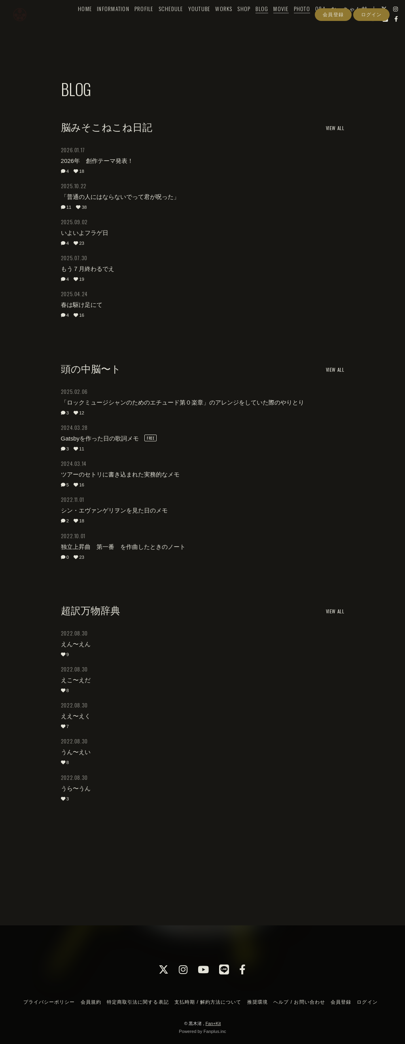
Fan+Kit (213, 1023)
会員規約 (91, 1002)
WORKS (225, 22)
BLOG (263, 22)
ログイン (371, 46)
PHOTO (303, 22)
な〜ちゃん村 (351, 22)
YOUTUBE (200, 22)
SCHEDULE (172, 22)
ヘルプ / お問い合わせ (299, 1002)
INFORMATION (114, 22)
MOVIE (282, 22)
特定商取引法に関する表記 (137, 1002)
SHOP (245, 22)
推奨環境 (257, 1002)
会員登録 (333, 46)
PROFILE (145, 22)
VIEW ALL (335, 128)
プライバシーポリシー (49, 1002)
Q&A (321, 22)
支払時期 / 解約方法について (208, 1002)
